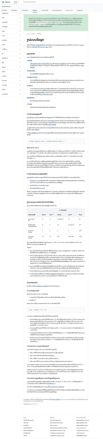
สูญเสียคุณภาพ (51, 383)
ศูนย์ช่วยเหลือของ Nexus (82, 425)
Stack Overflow (80, 433)
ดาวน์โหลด (26, 425)
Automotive (69, 10)
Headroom (33, 180)
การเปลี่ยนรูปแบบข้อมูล (41, 286)
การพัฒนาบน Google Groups (57, 433)
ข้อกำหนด (26, 423)
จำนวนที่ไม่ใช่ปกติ (63, 268)
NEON (50, 276)
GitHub (25, 435)
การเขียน (29, 151)
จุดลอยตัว (29, 177)
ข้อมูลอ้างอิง (80, 10)
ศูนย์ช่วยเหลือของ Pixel (82, 423)
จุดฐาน (53, 121)
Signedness (30, 98)
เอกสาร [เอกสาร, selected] (15, 2)
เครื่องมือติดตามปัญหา (82, 435)
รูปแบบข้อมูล (36, 45)
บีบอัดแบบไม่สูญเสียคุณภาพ (44, 63)
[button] (9, 13)
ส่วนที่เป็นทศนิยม (51, 124)
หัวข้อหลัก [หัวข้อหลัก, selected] (35, 10)
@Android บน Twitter (55, 420)
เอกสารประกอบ (6, 6)
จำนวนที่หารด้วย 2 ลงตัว (46, 94)
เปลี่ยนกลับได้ (46, 381)
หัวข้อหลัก (39, 33)
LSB (81, 133)
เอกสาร (33, 33)
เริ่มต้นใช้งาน (14, 10)
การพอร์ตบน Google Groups (57, 435)
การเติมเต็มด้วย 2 (34, 133)
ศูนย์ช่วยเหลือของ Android (83, 420)
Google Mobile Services (83, 430)
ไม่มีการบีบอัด (33, 63)
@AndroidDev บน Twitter (56, 423)
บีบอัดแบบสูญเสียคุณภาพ (61, 63)
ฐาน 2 (79, 121)
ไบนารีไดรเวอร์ (27, 433)
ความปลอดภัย (25, 10)
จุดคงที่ (28, 117)
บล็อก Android (53, 425)
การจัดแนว (30, 85)
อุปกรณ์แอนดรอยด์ (56, 10)
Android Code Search (29, 2)
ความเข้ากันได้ (45, 10)
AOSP (28, 33)
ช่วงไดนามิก (42, 180)
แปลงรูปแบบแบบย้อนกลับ (57, 387)
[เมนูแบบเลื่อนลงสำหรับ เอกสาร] (19, 2)
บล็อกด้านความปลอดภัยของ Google (58, 428)
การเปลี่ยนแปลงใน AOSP (45, 26)
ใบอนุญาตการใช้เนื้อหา (55, 399)
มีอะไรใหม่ (4, 10)
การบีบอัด (29, 60)
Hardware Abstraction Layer (40, 47)
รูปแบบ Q (62, 151)
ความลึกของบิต (31, 71)
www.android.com (81, 428)
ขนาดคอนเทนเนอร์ (32, 77)
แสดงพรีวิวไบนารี (28, 428)
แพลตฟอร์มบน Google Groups (57, 430)
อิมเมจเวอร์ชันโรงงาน (28, 430)
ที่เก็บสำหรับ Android (29, 420)
